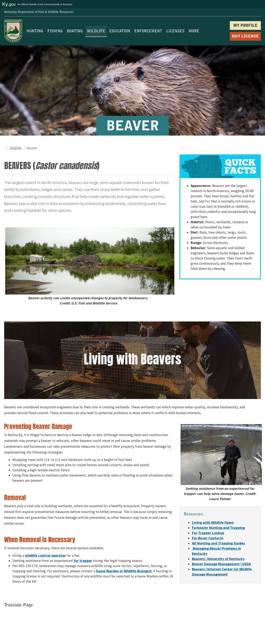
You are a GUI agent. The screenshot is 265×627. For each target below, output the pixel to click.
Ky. (9, 4)
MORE (194, 31)
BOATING (75, 31)
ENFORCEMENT (148, 31)
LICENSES (175, 31)
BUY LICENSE (245, 37)
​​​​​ (213, 522)
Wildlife (16, 148)
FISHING (55, 31)
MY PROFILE (245, 26)
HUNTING (34, 31)
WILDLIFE (96, 31)
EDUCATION (119, 31)
